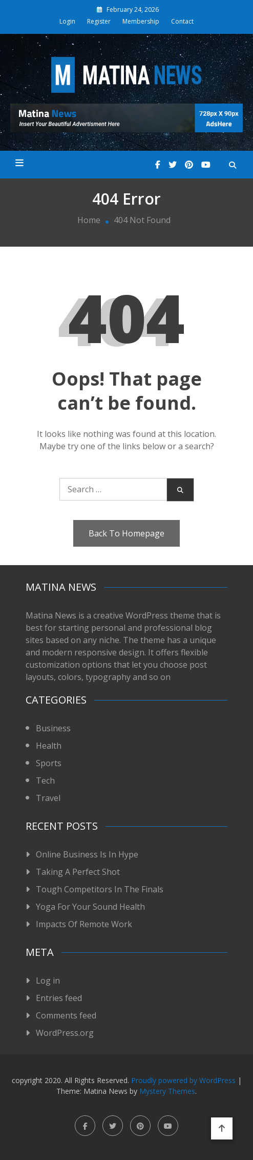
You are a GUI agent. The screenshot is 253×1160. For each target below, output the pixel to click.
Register (99, 21)
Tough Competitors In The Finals (99, 889)
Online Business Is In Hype (87, 854)
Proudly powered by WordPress (184, 1080)
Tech (45, 780)
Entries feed (59, 998)
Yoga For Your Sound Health (90, 906)
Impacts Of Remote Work (84, 924)
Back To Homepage (126, 533)
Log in (48, 980)
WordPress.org (65, 1032)
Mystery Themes (167, 1091)
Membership (140, 21)
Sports (48, 763)
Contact (182, 21)
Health (48, 745)
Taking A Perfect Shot (78, 871)
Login (67, 21)
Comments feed (66, 1015)
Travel (48, 798)
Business (53, 728)
